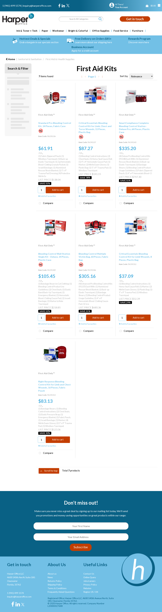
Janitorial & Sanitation (30, 59)
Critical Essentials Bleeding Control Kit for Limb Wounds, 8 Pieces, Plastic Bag (135, 256)
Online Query (89, 577)
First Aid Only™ (46, 114)
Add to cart (58, 190)
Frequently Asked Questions (61, 592)
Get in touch (135, 19)
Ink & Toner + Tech (26, 31)
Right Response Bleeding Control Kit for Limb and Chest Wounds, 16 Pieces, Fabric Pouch (54, 386)
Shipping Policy (55, 584)
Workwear (58, 31)
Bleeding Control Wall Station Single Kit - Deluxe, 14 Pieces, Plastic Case (54, 256)
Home (10, 59)
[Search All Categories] (81, 19)
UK (96, 592)
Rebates (87, 588)
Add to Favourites (47, 196)
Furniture (137, 31)
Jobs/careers (89, 581)
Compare (45, 203)
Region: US (88, 592)
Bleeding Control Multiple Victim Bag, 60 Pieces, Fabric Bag (93, 256)
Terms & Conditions (57, 588)
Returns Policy (55, 581)
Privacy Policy (90, 584)
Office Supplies (100, 31)
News (50, 577)
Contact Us (88, 573)
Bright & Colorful (78, 31)
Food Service (121, 31)
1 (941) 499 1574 (11, 5)
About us (52, 573)
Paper (45, 31)
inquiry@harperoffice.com (37, 5)
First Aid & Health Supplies (60, 59)
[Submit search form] (100, 19)
